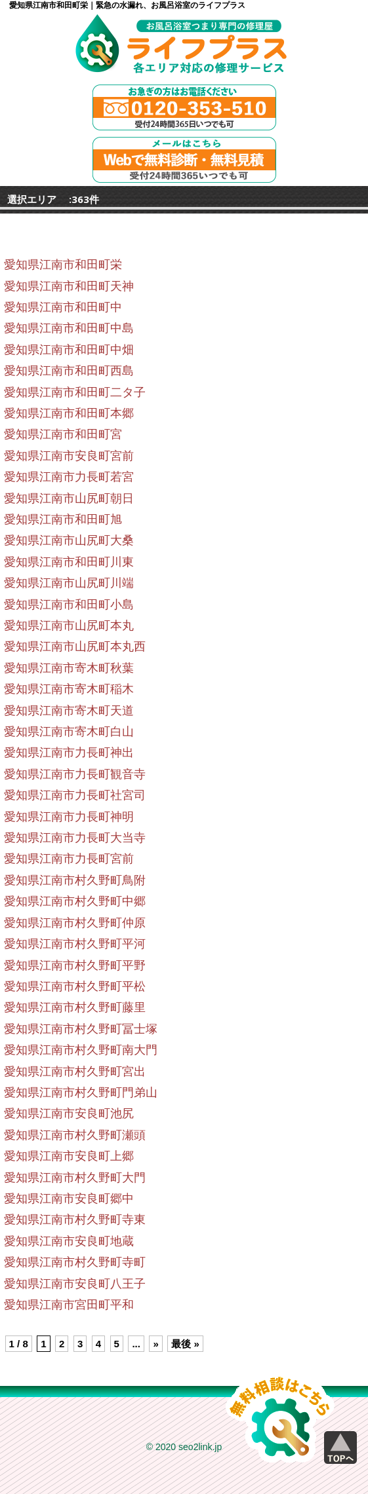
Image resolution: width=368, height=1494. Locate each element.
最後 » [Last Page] (185, 1343)
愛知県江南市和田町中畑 (69, 349)
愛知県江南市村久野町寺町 (75, 1262)
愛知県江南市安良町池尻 (69, 1113)
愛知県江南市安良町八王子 (75, 1283)
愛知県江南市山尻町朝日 (69, 498)
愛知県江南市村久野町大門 (75, 1177)
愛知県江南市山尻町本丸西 (75, 646)
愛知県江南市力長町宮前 (69, 858)
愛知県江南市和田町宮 (63, 434)
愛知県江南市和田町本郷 (69, 413)
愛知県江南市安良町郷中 (69, 1198)
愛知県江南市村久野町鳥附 (75, 880)
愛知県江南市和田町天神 (69, 286)
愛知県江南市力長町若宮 (69, 476)
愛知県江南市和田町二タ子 (75, 392)
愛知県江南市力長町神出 (69, 752)
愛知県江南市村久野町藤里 (75, 1007)
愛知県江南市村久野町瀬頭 (75, 1135)
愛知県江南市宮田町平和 (69, 1304)
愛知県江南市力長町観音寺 (75, 774)
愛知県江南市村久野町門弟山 (80, 1092)
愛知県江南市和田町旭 (63, 519)
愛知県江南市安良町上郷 (69, 1156)
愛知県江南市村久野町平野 (75, 965)
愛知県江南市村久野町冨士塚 (80, 1029)
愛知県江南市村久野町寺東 (75, 1219)
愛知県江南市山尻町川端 (69, 582)
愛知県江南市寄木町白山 (69, 731)
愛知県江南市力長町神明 (69, 816)
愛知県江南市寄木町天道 (69, 710)
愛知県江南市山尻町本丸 (69, 625)
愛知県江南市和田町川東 (69, 562)
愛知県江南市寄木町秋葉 (69, 668)
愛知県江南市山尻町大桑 (69, 540)
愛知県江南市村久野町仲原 (75, 922)
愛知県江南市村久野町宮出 (75, 1071)
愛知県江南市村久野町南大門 (80, 1049)
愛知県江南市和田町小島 (69, 604)
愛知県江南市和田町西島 (69, 370)
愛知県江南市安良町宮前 (69, 455)
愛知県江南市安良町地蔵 (69, 1241)
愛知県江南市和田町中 (63, 307)
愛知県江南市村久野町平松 (75, 986)
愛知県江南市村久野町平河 (75, 943)
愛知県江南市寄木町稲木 (69, 689)
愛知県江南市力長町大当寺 (75, 837)
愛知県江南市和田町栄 (63, 264)
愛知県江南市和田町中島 (69, 328)
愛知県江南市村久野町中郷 (75, 901)
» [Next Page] (155, 1343)
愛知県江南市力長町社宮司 (75, 795)
